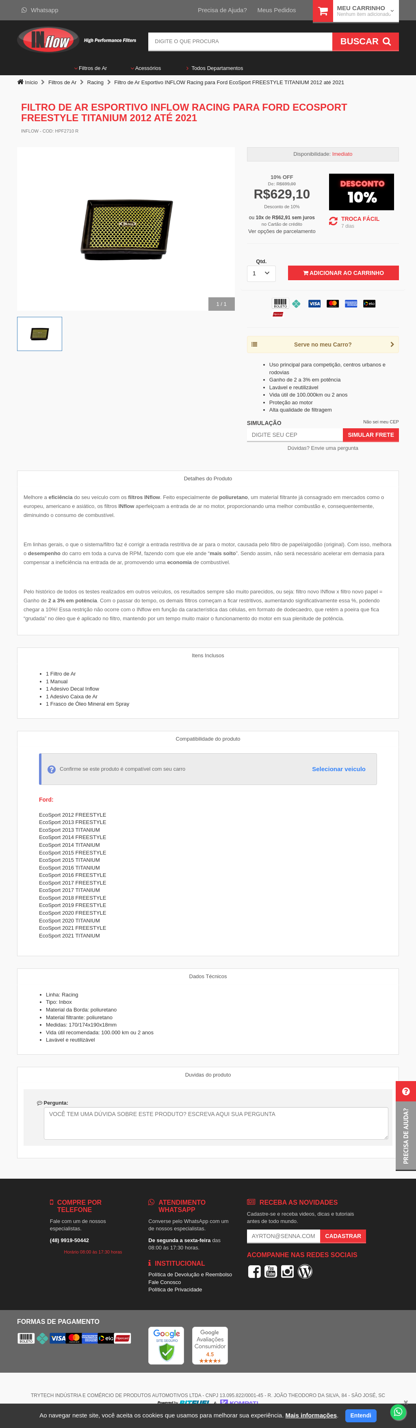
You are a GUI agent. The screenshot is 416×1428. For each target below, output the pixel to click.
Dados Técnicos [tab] (208, 976)
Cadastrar (343, 1236)
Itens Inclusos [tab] (208, 655)
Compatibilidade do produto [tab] (208, 739)
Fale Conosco (164, 1282)
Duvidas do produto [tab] (208, 1075)
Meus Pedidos (276, 10)
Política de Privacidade (175, 1289)
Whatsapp (40, 10)
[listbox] (261, 274)
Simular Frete (371, 435)
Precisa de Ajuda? (222, 10)
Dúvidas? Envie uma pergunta (323, 448)
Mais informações (311, 1415)
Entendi (361, 1415)
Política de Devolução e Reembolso (190, 1274)
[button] (406, 1126)
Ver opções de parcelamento (282, 231)
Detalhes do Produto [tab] (208, 478)
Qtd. (261, 261)
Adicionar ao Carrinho (343, 273)
